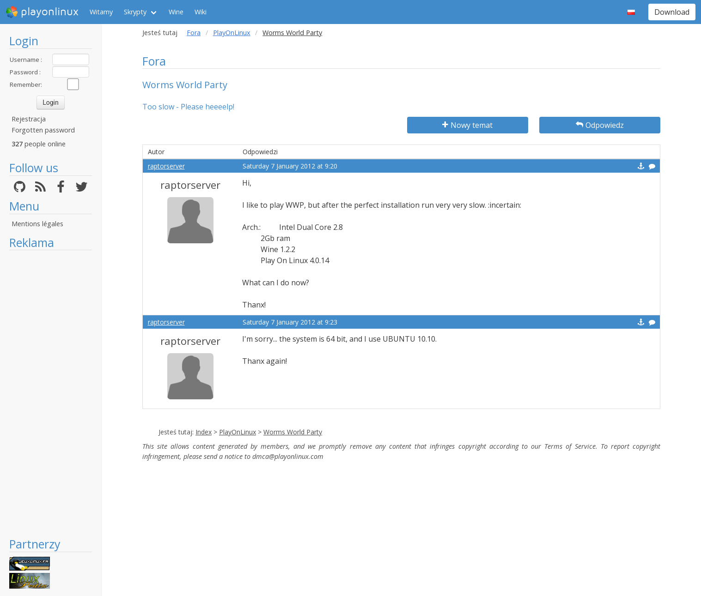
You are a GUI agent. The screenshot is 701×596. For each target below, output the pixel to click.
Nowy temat (467, 125)
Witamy (101, 11)
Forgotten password (43, 130)
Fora (194, 32)
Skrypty (135, 11)
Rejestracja (29, 118)
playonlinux (42, 12)
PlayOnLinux (231, 32)
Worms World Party (292, 431)
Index (203, 431)
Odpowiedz (600, 125)
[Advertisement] (50, 393)
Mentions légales (37, 223)
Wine (176, 11)
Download (671, 12)
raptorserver (166, 166)
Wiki (201, 11)
